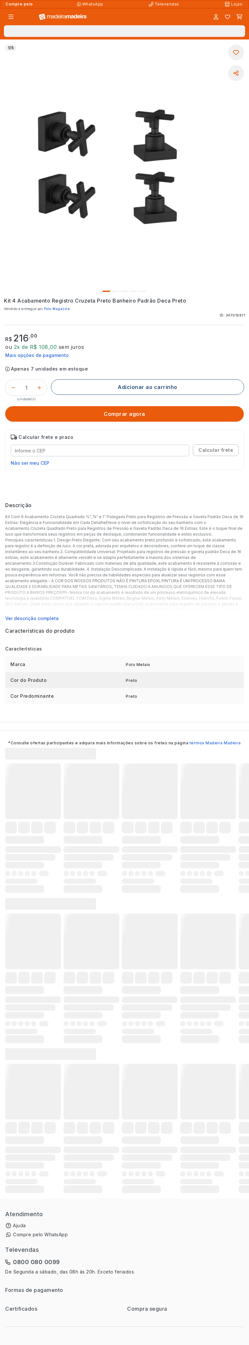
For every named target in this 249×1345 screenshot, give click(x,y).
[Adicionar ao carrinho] (147, 387)
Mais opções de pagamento (37, 355)
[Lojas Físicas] (234, 4)
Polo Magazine (57, 309)
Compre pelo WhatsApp (40, 1234)
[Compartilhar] (236, 73)
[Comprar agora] (124, 414)
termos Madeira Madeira (215, 742)
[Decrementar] (13, 387)
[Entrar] (216, 17)
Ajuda (19, 1225)
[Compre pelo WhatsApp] (91, 4)
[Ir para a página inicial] (63, 17)
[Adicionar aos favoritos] (236, 52)
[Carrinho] (239, 17)
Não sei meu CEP (30, 463)
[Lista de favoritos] (227, 17)
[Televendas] (165, 4)
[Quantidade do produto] (26, 388)
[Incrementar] (39, 387)
